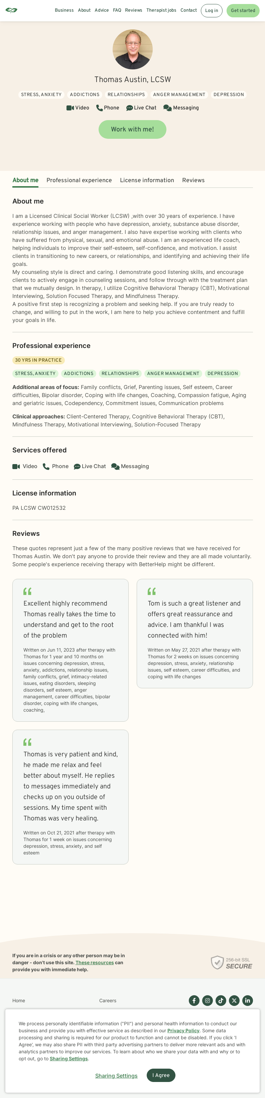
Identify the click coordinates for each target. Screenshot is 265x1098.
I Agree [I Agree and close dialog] (161, 1075)
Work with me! (132, 129)
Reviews (193, 181)
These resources (95, 962)
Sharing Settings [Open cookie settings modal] (116, 1075)
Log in (211, 11)
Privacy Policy (183, 1030)
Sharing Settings (69, 1058)
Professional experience (79, 181)
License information (147, 181)
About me (25, 181)
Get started (243, 11)
